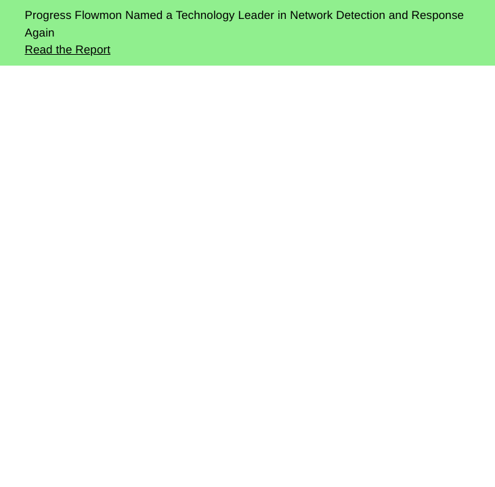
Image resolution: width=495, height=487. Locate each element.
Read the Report (68, 49)
